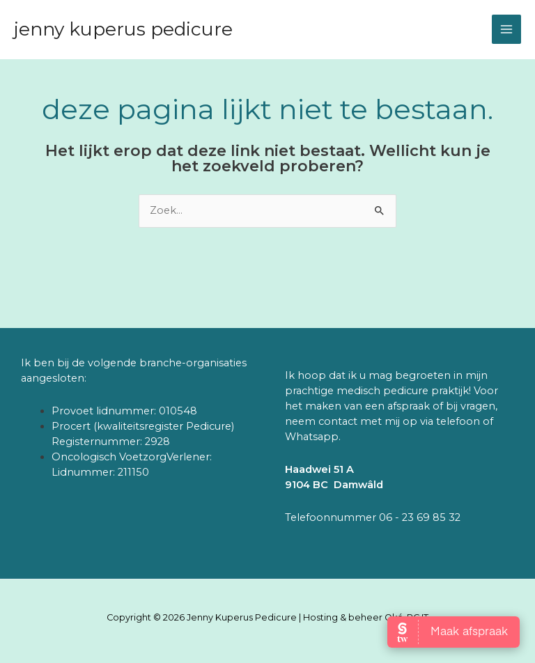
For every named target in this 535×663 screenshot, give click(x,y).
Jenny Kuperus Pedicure (123, 28)
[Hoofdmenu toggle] (506, 29)
